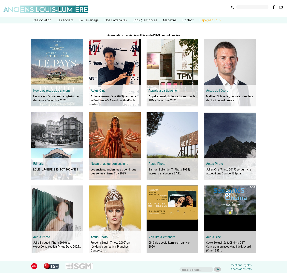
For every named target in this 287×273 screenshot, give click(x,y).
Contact (188, 20)
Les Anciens (65, 20)
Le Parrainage (89, 20)
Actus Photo (157, 164)
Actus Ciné (98, 90)
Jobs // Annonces (145, 20)
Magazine (170, 20)
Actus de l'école (217, 90)
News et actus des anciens (52, 90)
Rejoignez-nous (210, 20)
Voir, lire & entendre (162, 237)
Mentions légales (241, 265)
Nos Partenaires (116, 20)
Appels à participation (164, 90)
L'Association (42, 20)
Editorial (38, 164)
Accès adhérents (241, 269)
